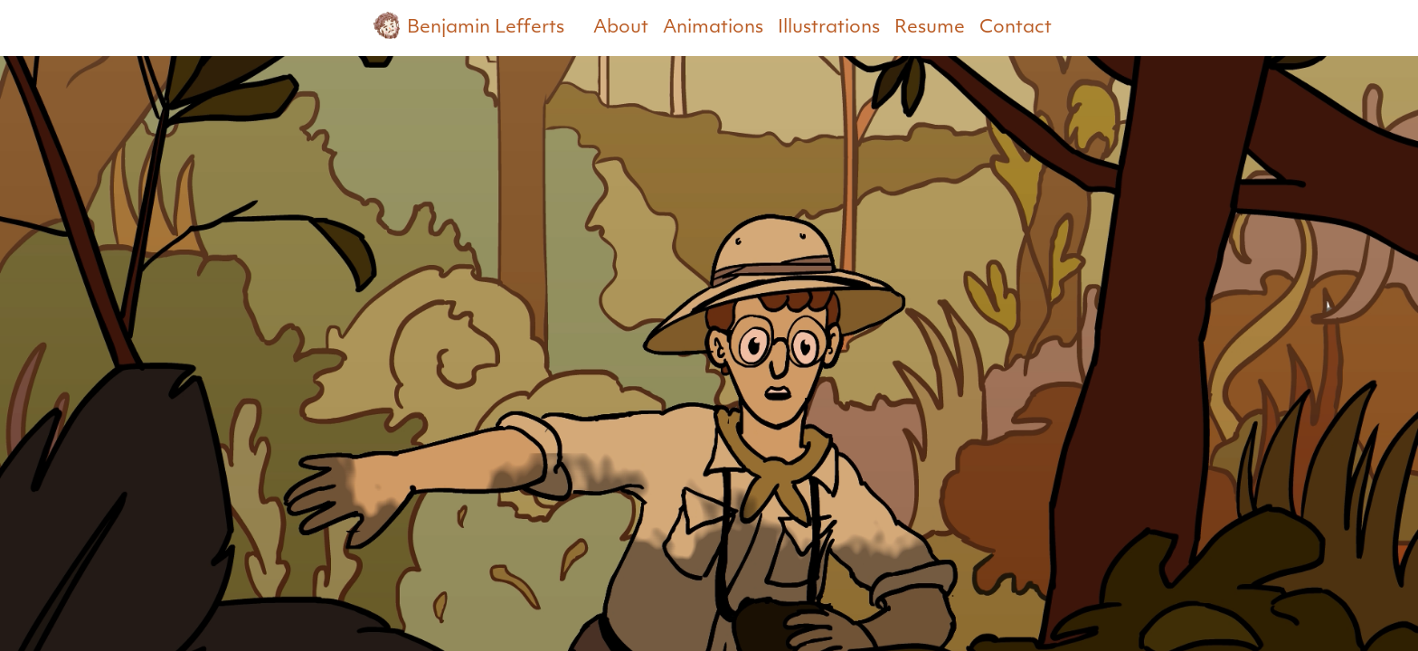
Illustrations (829, 28)
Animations (713, 28)
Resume (929, 28)
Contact (1015, 28)
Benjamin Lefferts (465, 25)
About (620, 28)
